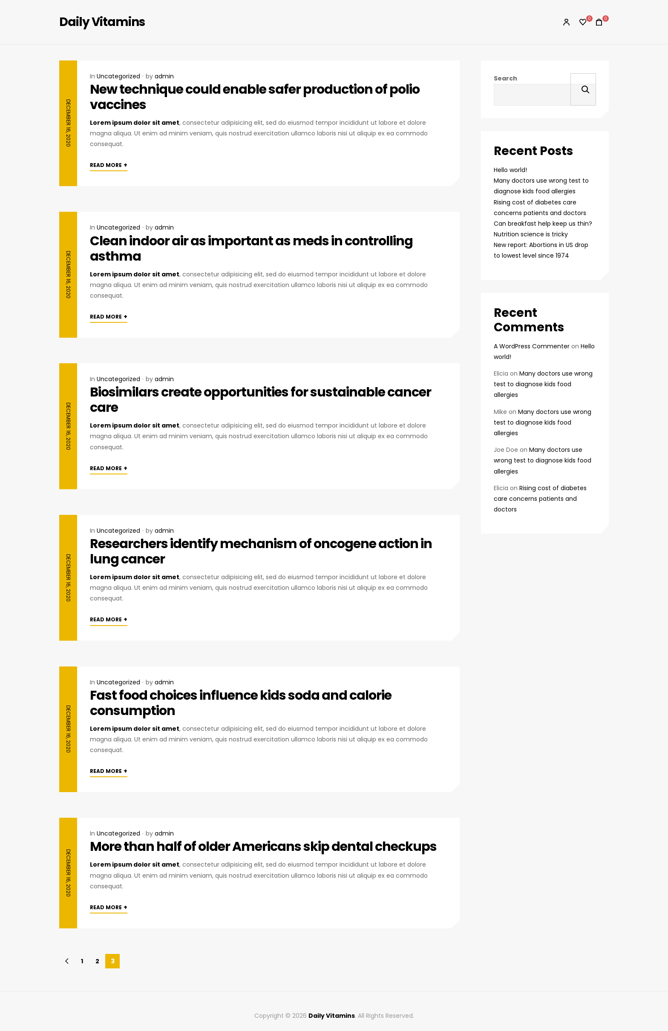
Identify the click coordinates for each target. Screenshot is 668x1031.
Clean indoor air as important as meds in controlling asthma (251, 248)
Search (505, 78)
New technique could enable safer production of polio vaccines (255, 97)
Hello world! (510, 170)
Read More (108, 165)
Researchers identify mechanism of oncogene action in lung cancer (261, 551)
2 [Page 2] (97, 961)
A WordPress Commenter (532, 346)
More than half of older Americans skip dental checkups (263, 847)
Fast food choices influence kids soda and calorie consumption (241, 703)
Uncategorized (118, 76)
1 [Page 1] (82, 961)
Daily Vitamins (102, 22)
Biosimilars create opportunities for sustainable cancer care (260, 399)
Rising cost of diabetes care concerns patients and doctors (540, 499)
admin (164, 76)
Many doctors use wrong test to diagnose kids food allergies (543, 384)
